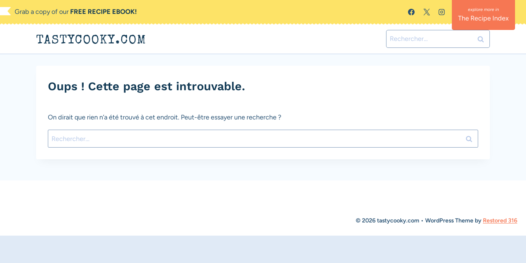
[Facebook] (411, 12)
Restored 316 (500, 220)
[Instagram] (441, 12)
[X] (426, 12)
